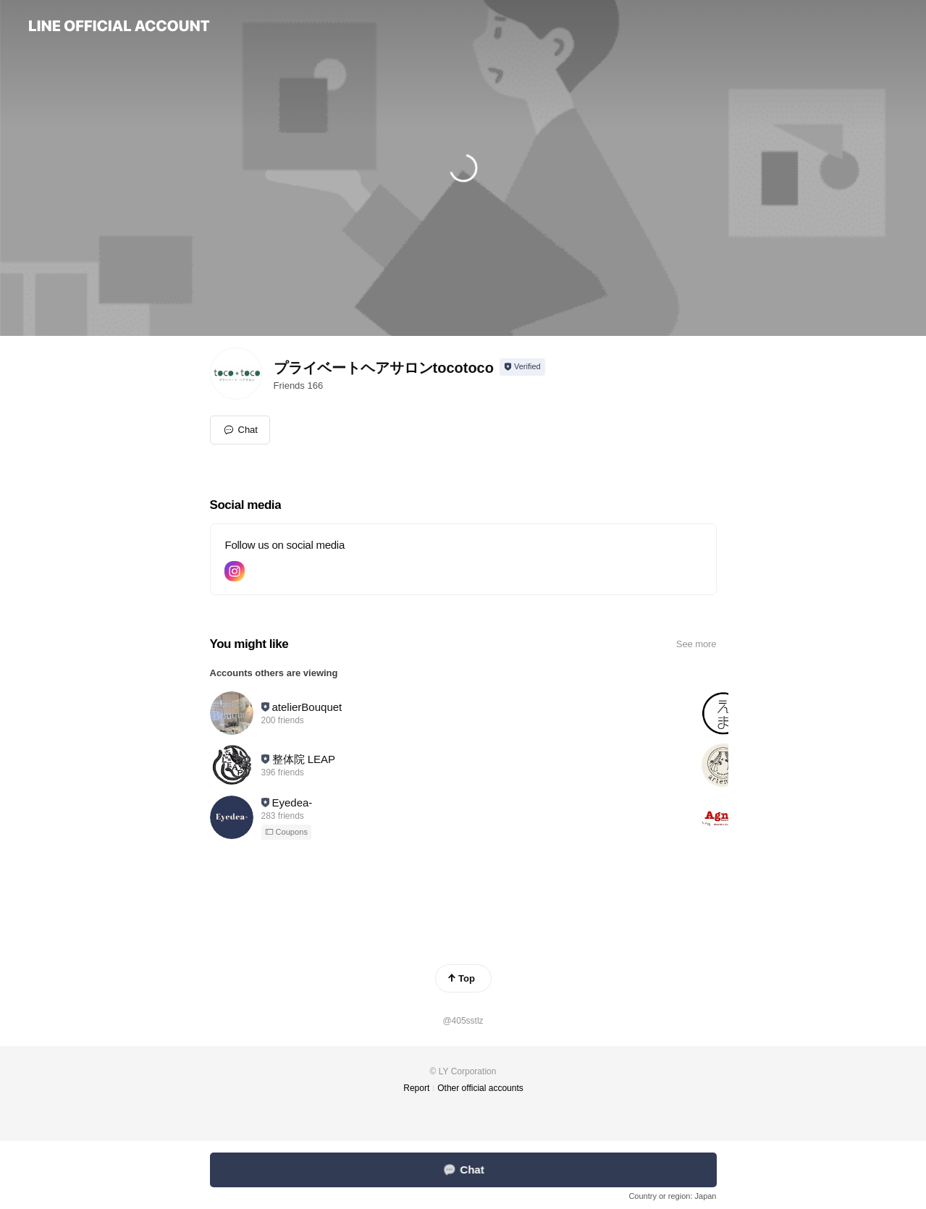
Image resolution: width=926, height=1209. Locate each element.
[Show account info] (522, 367)
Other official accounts (480, 1088)
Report (416, 1088)
